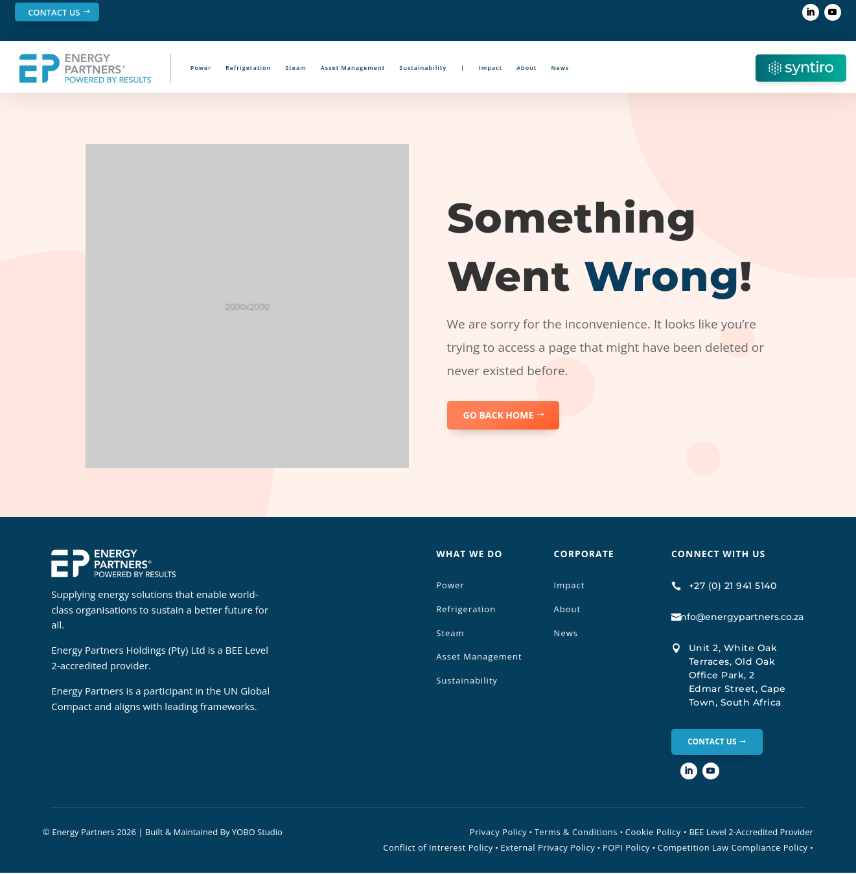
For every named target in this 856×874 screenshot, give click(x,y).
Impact (490, 67)
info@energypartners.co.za (741, 617)
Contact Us (54, 12)
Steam (296, 67)
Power (201, 67)
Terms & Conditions (576, 833)
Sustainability (422, 67)
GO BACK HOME (498, 415)
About (526, 67)
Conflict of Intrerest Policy (437, 849)
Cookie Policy (656, 833)
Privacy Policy (498, 833)
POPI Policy (626, 849)
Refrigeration (248, 67)
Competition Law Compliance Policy (733, 849)
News (560, 67)
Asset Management (353, 67)
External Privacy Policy (547, 849)
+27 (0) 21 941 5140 (733, 586)
